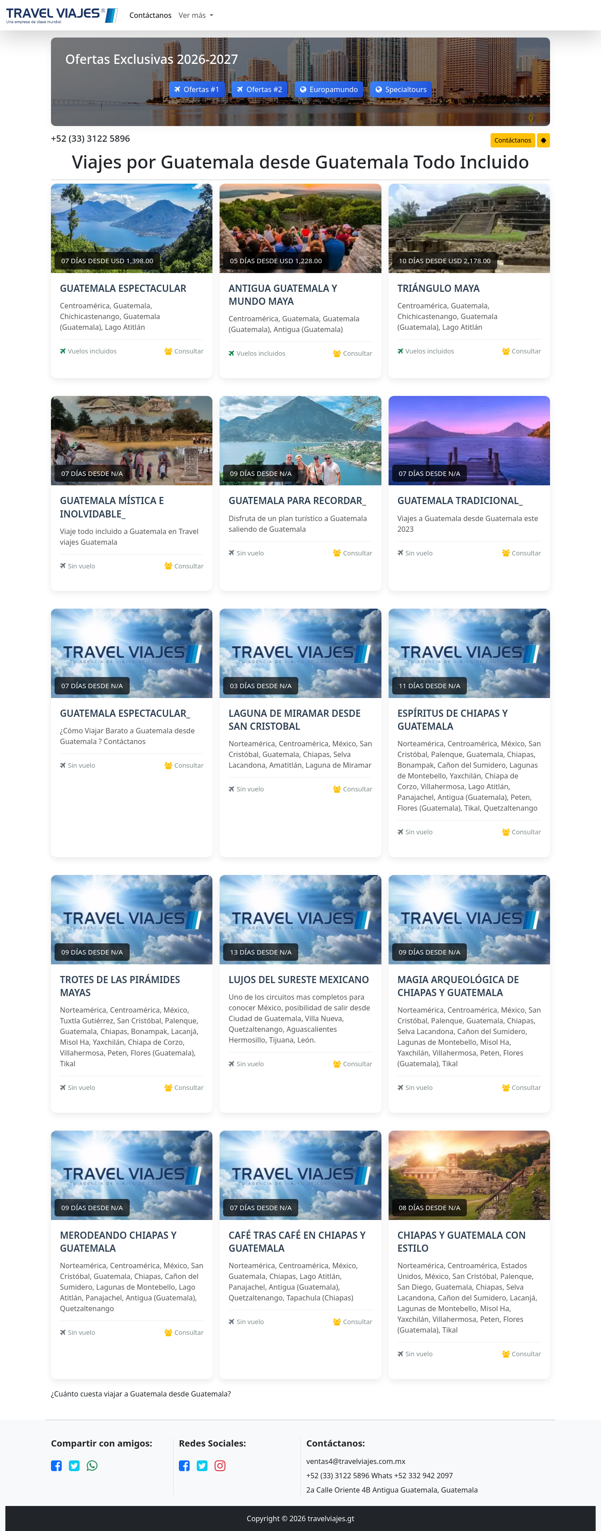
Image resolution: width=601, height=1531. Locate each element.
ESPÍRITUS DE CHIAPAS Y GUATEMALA (453, 719)
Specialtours (401, 89)
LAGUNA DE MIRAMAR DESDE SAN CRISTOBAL (294, 719)
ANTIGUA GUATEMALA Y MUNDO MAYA (283, 294)
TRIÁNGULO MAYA (439, 288)
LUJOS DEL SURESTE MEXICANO (299, 979)
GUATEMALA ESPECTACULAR (123, 288)
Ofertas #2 (259, 89)
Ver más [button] (193, 15)
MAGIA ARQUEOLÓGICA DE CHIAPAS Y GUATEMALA (458, 986)
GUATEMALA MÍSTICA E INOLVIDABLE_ (112, 507)
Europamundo (329, 89)
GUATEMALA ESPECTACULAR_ (125, 713)
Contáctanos (151, 15)
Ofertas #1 (196, 89)
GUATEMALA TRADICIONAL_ (460, 500)
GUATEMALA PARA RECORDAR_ (297, 500)
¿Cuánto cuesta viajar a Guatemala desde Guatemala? (141, 1394)
